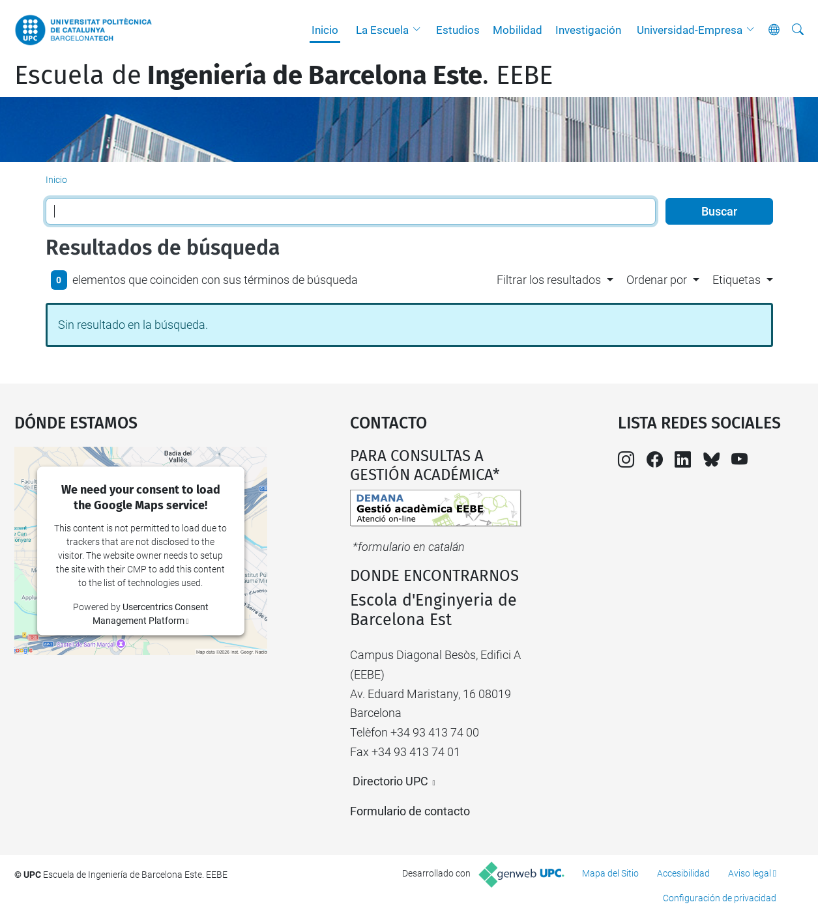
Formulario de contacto (410, 811)
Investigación (588, 29)
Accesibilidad (683, 873)
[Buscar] (798, 30)
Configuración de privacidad (719, 898)
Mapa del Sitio (610, 873)
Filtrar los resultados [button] (549, 280)
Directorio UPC (390, 781)
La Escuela (382, 29)
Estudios (458, 29)
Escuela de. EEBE (283, 75)
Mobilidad (517, 29)
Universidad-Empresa (689, 29)
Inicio (325, 29)
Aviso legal (749, 873)
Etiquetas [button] (736, 280)
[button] (420, 30)
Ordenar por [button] (656, 280)
